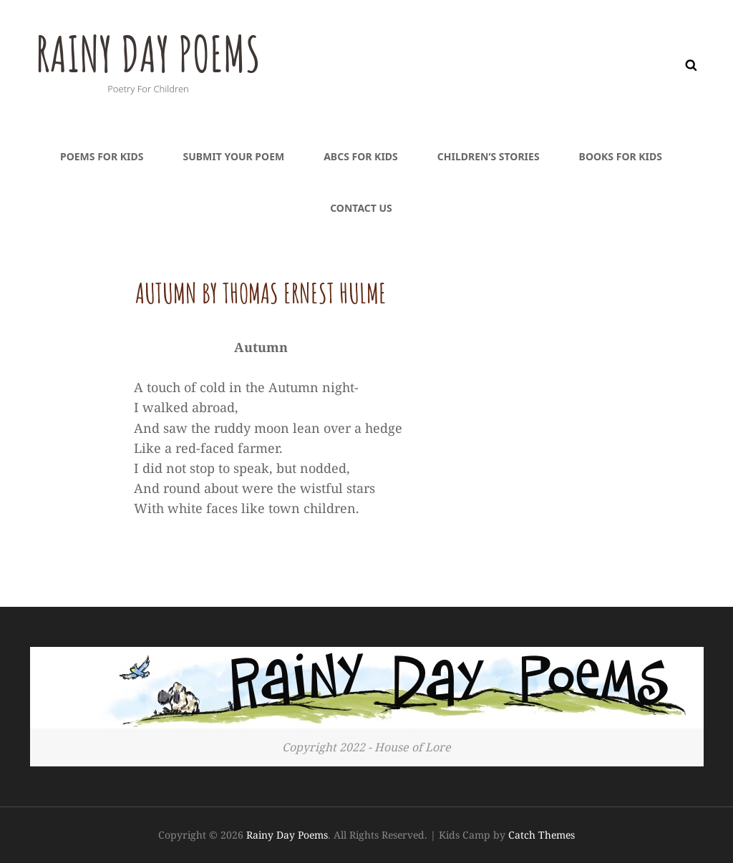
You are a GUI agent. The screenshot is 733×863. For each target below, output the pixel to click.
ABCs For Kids (361, 156)
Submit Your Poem (233, 156)
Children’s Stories (488, 156)
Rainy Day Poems (152, 52)
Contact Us (361, 208)
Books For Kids (620, 156)
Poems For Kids (101, 156)
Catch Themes (541, 835)
